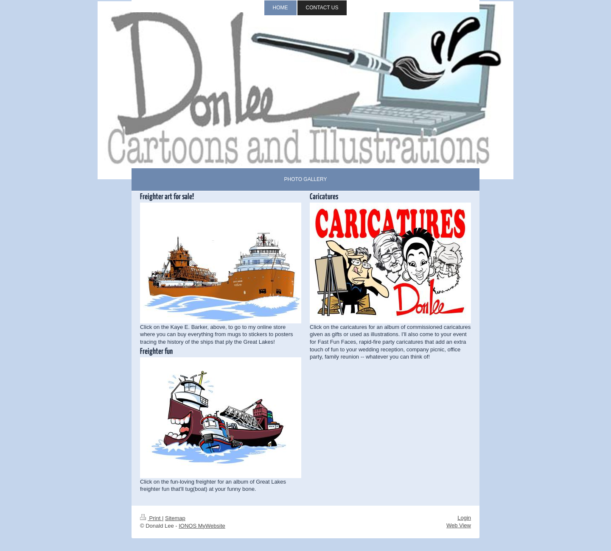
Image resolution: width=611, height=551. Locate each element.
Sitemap (175, 518)
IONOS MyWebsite (202, 526)
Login (464, 518)
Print (151, 518)
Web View (458, 525)
